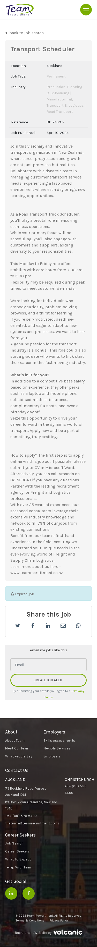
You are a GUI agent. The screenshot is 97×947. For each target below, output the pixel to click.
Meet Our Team (17, 748)
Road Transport (60, 111)
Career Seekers (17, 851)
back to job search (26, 32)
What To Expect (18, 859)
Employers (52, 756)
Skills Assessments (59, 741)
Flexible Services (57, 748)
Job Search (14, 843)
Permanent (56, 76)
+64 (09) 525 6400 (21, 816)
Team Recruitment (19, 9)
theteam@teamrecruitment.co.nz (32, 823)
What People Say (18, 756)
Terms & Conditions (30, 920)
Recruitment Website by (48, 932)
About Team (15, 741)
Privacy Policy (59, 920)
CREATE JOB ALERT (48, 680)
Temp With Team (18, 867)
